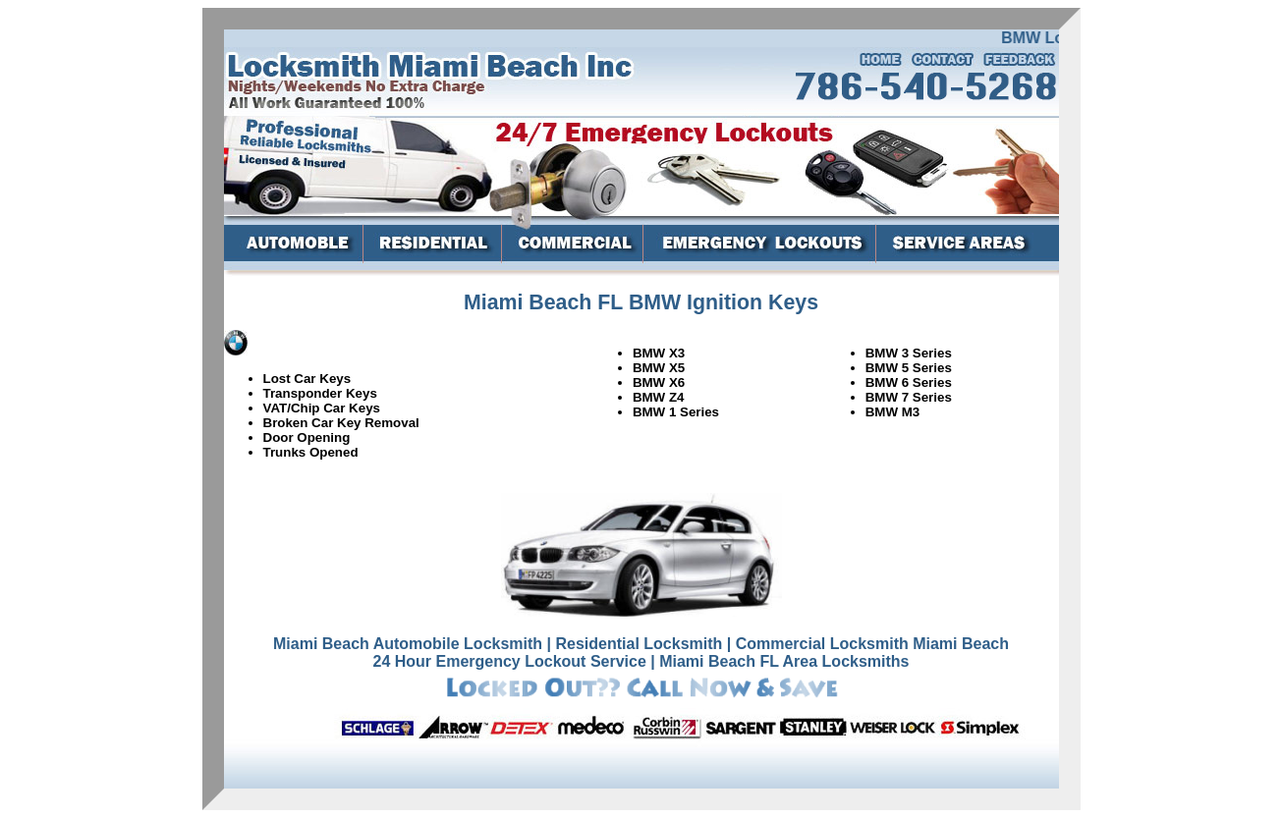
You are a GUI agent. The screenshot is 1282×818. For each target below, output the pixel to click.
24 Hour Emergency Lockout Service (508, 661)
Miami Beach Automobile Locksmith (407, 643)
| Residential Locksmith (635, 643)
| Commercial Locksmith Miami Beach (868, 643)
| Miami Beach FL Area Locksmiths (779, 661)
